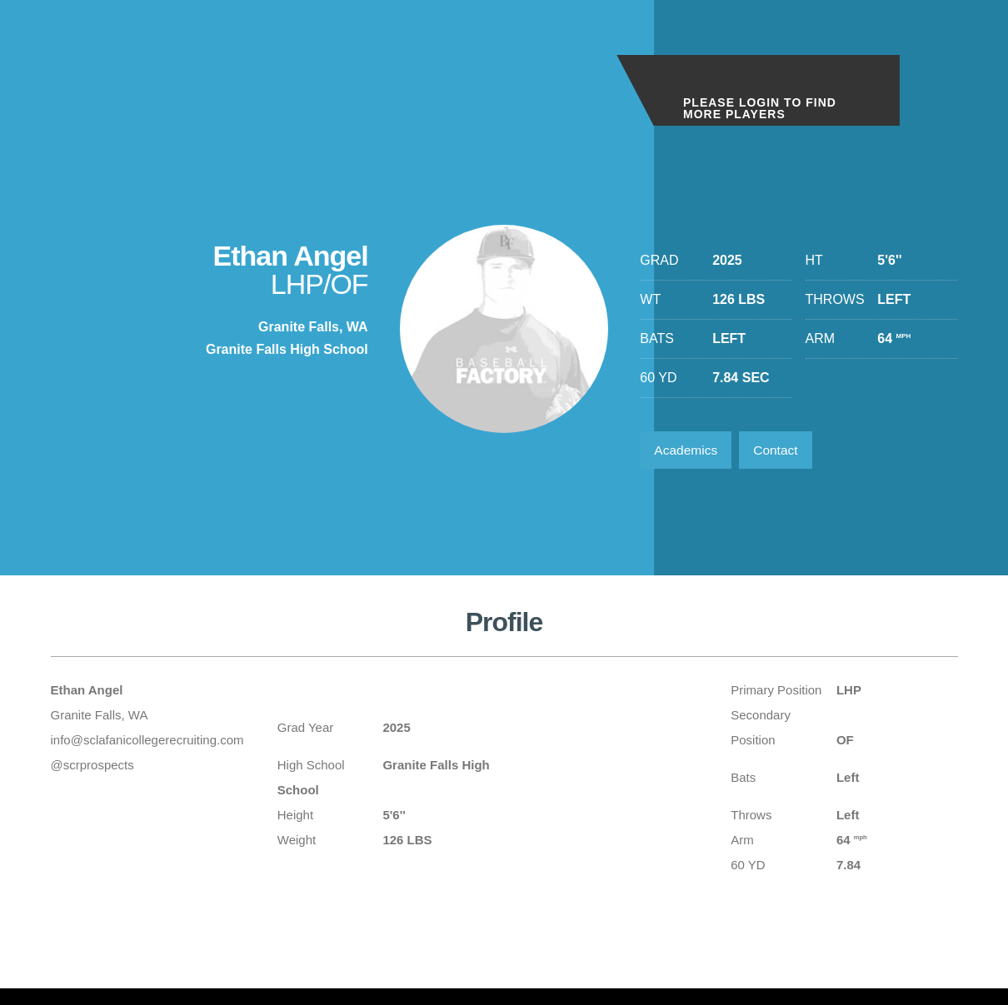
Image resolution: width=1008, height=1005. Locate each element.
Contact (781, 451)
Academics (687, 451)
